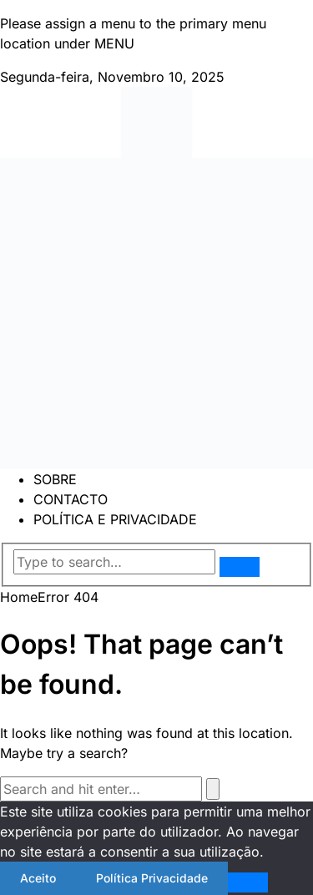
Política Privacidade (152, 878)
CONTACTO (70, 499)
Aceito (38, 878)
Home (19, 597)
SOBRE (55, 479)
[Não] (248, 882)
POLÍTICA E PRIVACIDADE (115, 519)
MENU (114, 43)
